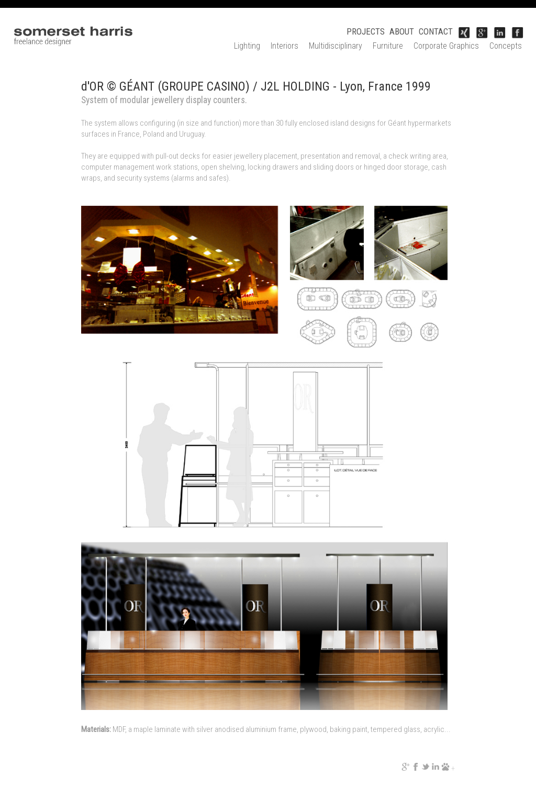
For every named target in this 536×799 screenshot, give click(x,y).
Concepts (505, 46)
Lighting (247, 46)
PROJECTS (366, 31)
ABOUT (401, 31)
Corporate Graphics (446, 46)
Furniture (388, 46)
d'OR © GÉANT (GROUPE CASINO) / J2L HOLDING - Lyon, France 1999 (256, 86)
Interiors (284, 46)
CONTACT (436, 31)
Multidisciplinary (335, 46)
